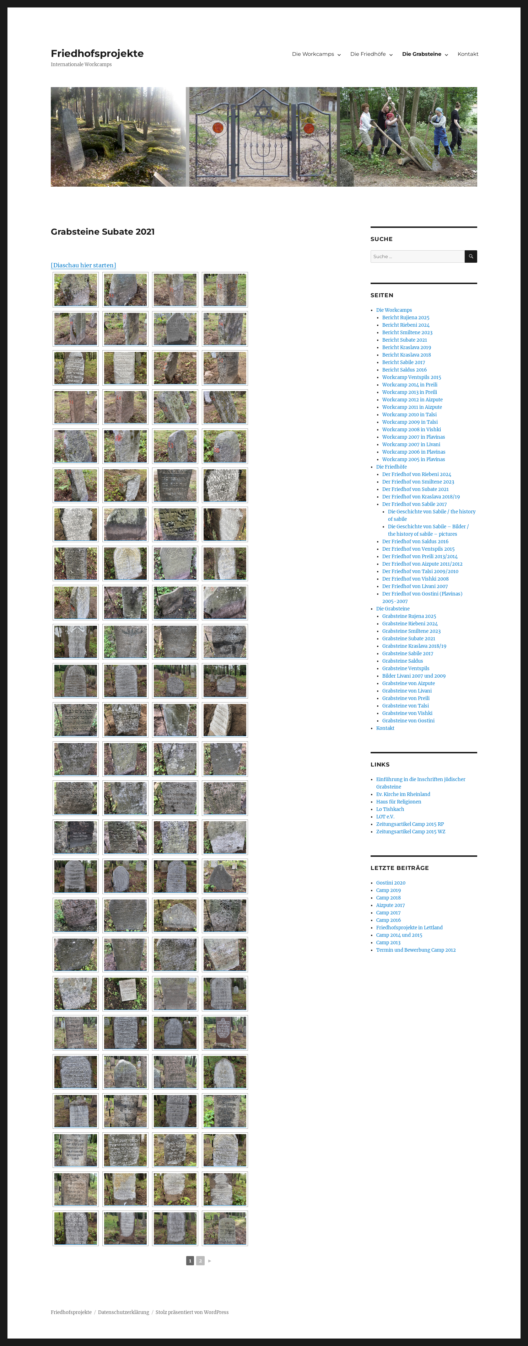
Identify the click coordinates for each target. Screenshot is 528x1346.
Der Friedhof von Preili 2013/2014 (420, 557)
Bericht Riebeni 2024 (406, 325)
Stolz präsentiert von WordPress (192, 1312)
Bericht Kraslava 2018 (406, 355)
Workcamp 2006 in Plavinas (414, 452)
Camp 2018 (388, 898)
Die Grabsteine (421, 54)
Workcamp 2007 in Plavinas (413, 437)
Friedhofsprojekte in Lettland (409, 928)
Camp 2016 (388, 920)
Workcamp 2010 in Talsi (409, 415)
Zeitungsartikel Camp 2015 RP (410, 824)
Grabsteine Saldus (402, 661)
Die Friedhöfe (368, 54)
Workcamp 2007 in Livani (411, 445)
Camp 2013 (388, 943)
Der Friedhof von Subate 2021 (415, 489)
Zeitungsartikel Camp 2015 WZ (411, 832)
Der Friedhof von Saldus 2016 (415, 542)
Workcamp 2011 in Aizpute (412, 407)
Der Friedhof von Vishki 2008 (415, 579)
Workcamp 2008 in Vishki (411, 430)
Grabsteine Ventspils (406, 669)
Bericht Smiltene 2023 (407, 333)
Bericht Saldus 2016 (404, 370)
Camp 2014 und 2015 (399, 935)
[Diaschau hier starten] (83, 265)
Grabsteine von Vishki (407, 713)
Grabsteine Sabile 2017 (407, 654)
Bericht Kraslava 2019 (406, 347)
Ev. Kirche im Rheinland (403, 794)
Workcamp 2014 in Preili (409, 385)
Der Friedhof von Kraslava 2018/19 (421, 497)
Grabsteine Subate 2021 (408, 639)
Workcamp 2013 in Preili (409, 392)
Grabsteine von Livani (407, 691)
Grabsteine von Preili (406, 698)
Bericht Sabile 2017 (403, 362)
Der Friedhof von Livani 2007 (415, 586)
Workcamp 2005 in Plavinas (413, 459)
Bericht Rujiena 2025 (406, 318)
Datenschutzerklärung (123, 1312)
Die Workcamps (313, 54)
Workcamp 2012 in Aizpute (412, 400)
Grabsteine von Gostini (408, 721)
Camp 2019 (388, 890)
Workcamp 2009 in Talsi (410, 422)
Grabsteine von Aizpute (408, 683)
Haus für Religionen (398, 802)
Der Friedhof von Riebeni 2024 (416, 474)
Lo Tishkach (390, 809)
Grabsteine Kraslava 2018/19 (414, 646)
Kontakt (468, 54)
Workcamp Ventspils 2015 (411, 377)
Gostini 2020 (390, 883)
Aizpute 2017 (390, 905)
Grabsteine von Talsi (405, 706)
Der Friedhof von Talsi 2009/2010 (420, 571)
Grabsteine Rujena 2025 (409, 616)
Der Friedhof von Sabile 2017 (414, 504)
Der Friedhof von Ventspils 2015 (418, 549)
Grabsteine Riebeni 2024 (410, 624)
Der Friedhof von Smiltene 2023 (418, 482)
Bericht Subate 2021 (404, 340)
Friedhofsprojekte (97, 53)
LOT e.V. (385, 817)
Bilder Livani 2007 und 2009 (414, 676)
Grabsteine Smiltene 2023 (411, 631)
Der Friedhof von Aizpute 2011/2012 (422, 564)
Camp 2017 (388, 913)
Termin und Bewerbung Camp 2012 (416, 950)
